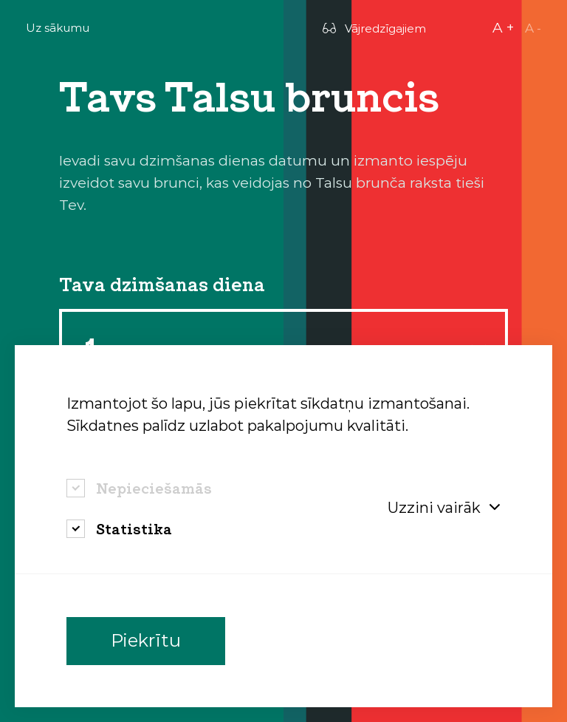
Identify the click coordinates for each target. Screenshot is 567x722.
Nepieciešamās (154, 488)
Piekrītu (145, 641)
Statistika (134, 529)
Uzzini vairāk (444, 508)
